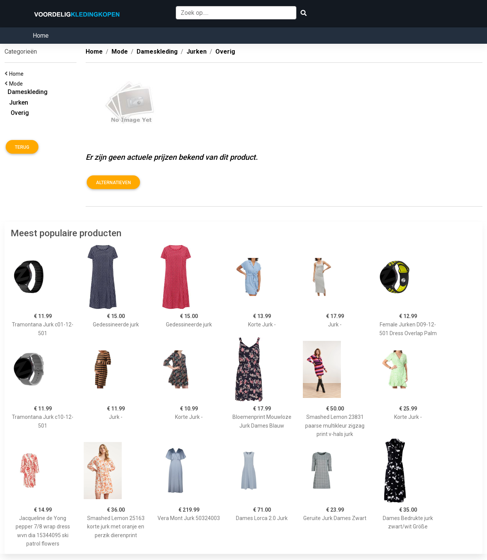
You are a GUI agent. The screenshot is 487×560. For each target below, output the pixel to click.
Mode (17, 84)
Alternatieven (113, 182)
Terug (22, 147)
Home (41, 35)
